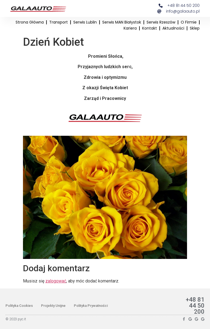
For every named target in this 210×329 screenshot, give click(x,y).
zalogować (55, 281)
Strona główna (30, 22)
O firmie (189, 22)
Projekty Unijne (53, 306)
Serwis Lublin (85, 22)
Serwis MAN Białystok (121, 22)
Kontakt (149, 28)
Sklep (195, 28)
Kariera (130, 28)
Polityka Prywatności (91, 306)
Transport (58, 22)
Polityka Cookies (19, 306)
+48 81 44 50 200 (195, 305)
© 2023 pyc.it (15, 319)
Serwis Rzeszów (161, 22)
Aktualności (173, 28)
